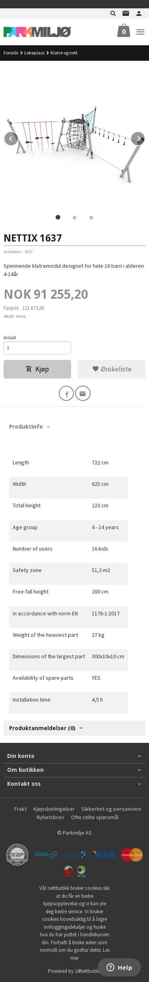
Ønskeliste (112, 369)
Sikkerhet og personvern (111, 808)
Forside (11, 53)
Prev (18, 137)
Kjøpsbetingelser (54, 808)
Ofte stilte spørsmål (94, 817)
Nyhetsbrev (50, 817)
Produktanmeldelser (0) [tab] (42, 728)
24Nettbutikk (88, 971)
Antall (10, 337)
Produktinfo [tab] (26, 426)
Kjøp (37, 369)
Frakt (20, 808)
